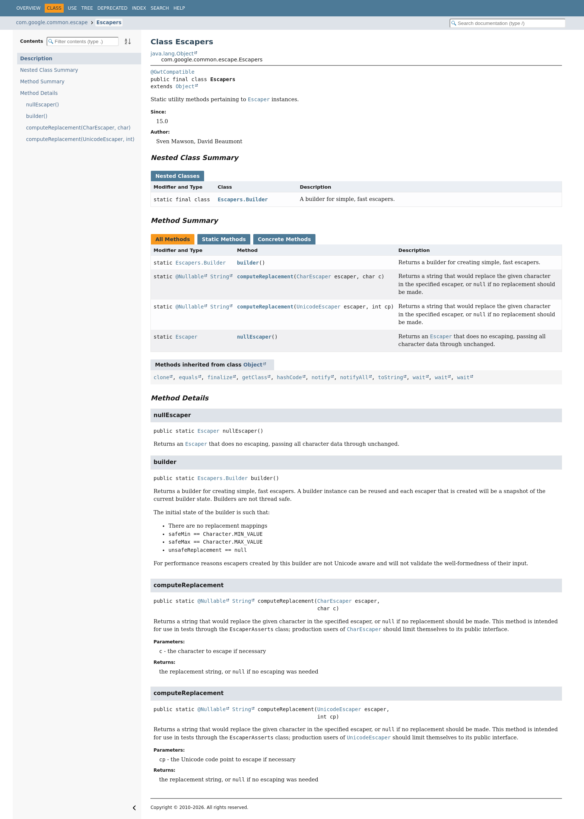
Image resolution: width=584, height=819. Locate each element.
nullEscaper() (42, 105)
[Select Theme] (193, 8)
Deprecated (113, 8)
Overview (28, 8)
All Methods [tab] (172, 239)
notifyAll (354, 377)
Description (36, 58)
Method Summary (42, 81)
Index (139, 8)
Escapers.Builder (243, 199)
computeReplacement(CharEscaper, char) (78, 128)
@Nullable (189, 276)
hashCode (289, 377)
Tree (87, 8)
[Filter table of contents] (83, 41)
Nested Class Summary (49, 70)
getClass (254, 377)
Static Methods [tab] (224, 239)
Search (159, 8)
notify (321, 377)
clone (161, 377)
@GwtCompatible (172, 72)
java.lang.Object (172, 54)
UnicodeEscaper (318, 307)
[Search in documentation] (508, 23)
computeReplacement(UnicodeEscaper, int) (80, 139)
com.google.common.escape (52, 22)
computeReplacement (265, 276)
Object (185, 86)
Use (72, 8)
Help (179, 8)
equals (188, 377)
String (219, 276)
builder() (36, 116)
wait (419, 377)
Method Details (39, 93)
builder (248, 263)
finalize (219, 377)
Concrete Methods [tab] (284, 239)
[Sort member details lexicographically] (128, 41)
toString (390, 377)
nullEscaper (254, 337)
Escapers (108, 22)
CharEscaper (313, 276)
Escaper (186, 337)
